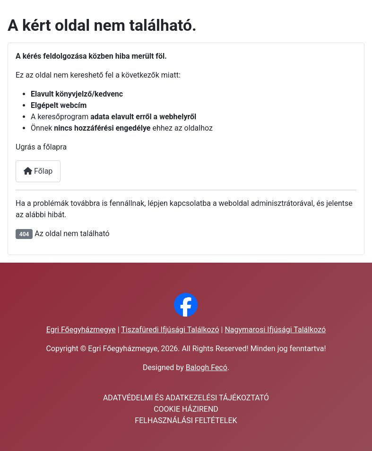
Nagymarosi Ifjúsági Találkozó (275, 329)
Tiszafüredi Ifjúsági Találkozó (170, 329)
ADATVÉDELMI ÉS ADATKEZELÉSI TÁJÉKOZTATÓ (186, 397)
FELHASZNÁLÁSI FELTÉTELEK (186, 420)
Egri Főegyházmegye (81, 329)
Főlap (38, 171)
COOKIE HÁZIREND (186, 409)
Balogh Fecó (206, 367)
